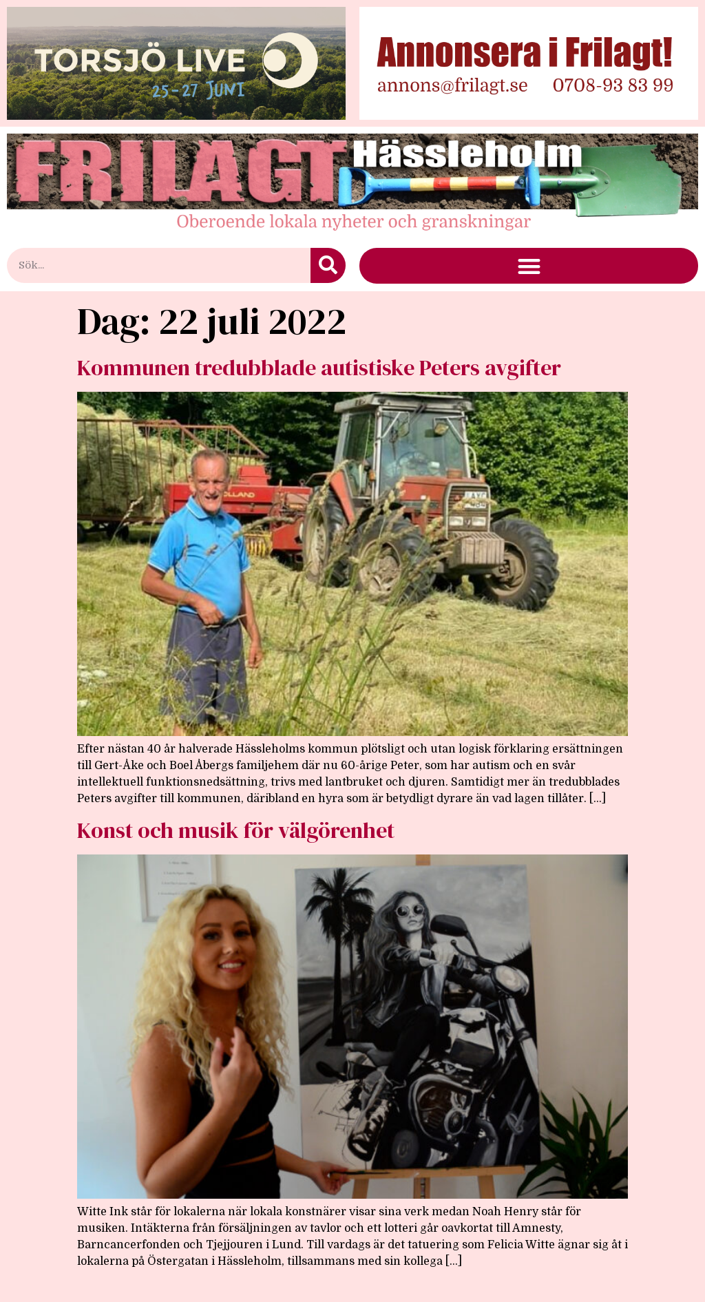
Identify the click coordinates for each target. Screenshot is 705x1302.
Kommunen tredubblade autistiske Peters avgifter (319, 368)
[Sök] (328, 265)
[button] (529, 266)
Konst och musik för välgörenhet (235, 830)
